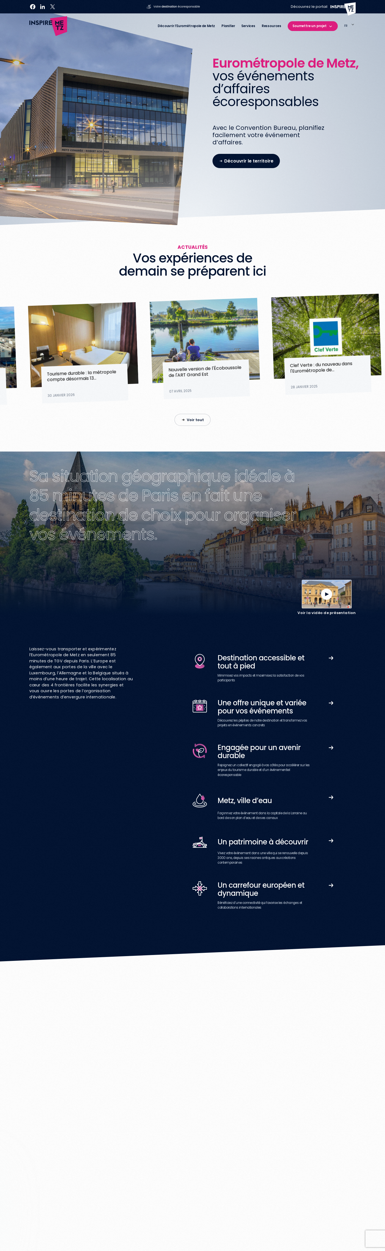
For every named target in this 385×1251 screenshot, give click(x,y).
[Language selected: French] (350, 26)
